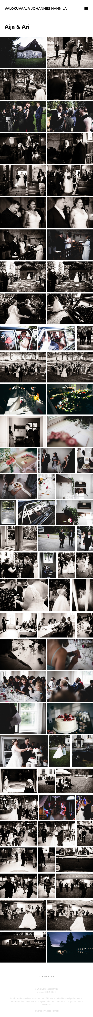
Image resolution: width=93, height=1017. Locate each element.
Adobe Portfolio (52, 1010)
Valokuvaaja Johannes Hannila (36, 8)
